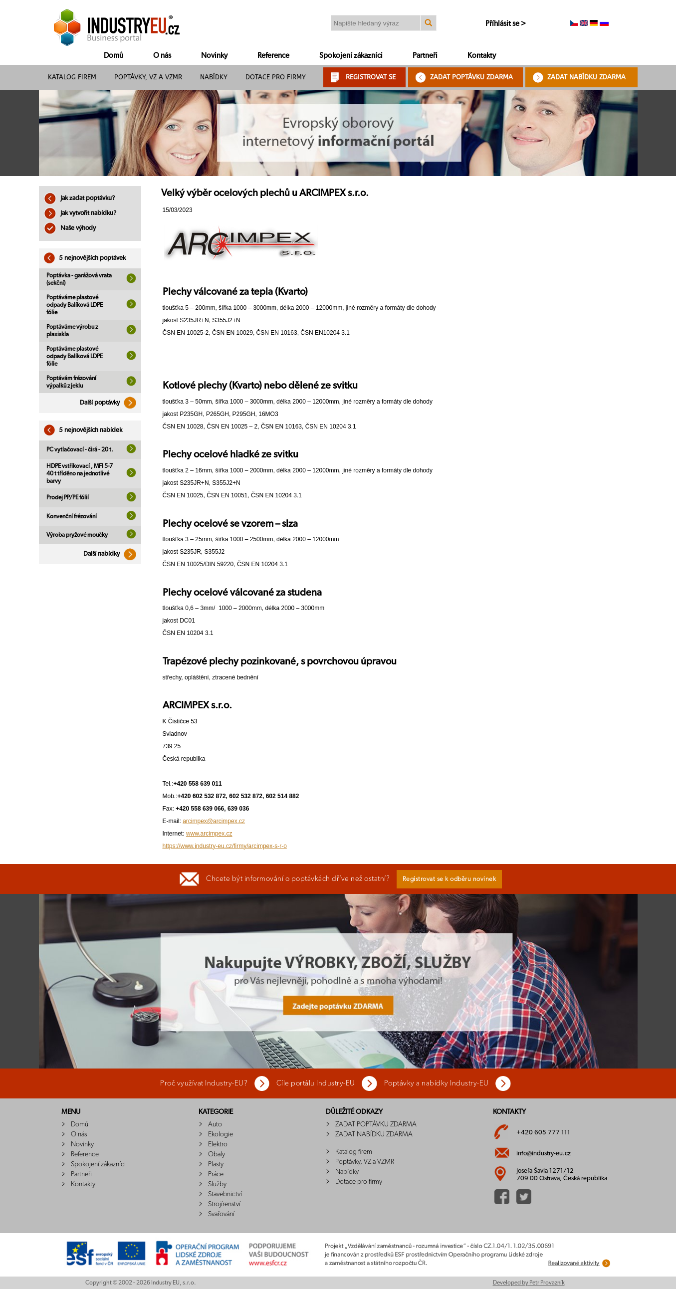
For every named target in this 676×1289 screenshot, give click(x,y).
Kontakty (481, 55)
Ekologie (220, 1134)
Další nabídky (112, 554)
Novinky (214, 55)
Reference (273, 55)
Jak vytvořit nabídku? (80, 213)
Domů (113, 55)
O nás (162, 55)
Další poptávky (110, 403)
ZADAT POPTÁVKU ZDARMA (471, 77)
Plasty (216, 1164)
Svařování (221, 1214)
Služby (217, 1184)
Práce (216, 1174)
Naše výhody (70, 228)
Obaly (216, 1154)
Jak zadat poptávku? (79, 198)
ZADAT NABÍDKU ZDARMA (586, 77)
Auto (215, 1124)
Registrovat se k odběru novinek (449, 879)
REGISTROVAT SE (371, 77)
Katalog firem (72, 77)
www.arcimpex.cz (209, 833)
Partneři (425, 55)
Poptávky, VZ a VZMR (148, 77)
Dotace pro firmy (275, 77)
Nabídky (213, 77)
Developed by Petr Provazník (529, 1283)
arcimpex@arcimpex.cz (214, 821)
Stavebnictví (225, 1194)
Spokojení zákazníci (351, 55)
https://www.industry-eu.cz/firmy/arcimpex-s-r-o (225, 846)
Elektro (217, 1144)
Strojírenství (224, 1204)
